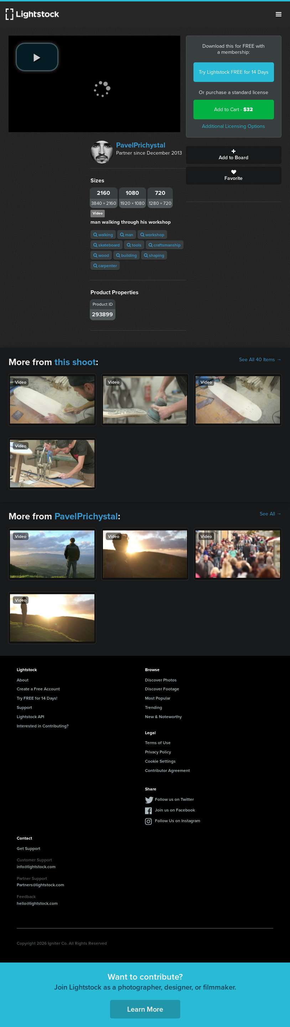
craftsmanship (165, 245)
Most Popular (157, 698)
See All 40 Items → (260, 359)
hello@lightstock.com (37, 903)
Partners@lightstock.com (40, 885)
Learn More (145, 1009)
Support (24, 707)
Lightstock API (30, 717)
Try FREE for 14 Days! (37, 698)
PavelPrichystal (140, 145)
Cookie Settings (160, 761)
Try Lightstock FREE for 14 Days (234, 72)
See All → (270, 514)
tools (134, 245)
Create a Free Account (38, 689)
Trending (153, 707)
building (126, 255)
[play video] (37, 57)
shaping (154, 255)
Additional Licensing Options (233, 126)
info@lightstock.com (36, 866)
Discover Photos (161, 680)
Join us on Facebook (175, 810)
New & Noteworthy (163, 717)
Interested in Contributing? (43, 726)
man (126, 235)
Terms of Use (158, 743)
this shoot (75, 362)
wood (101, 255)
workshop (152, 235)
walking (103, 235)
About (23, 680)
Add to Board (234, 155)
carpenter (105, 266)
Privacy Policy (158, 752)
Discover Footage (162, 689)
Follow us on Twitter (174, 799)
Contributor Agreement (167, 770)
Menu (278, 14)
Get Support (28, 848)
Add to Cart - (233, 109)
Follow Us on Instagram (177, 821)
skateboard (106, 245)
